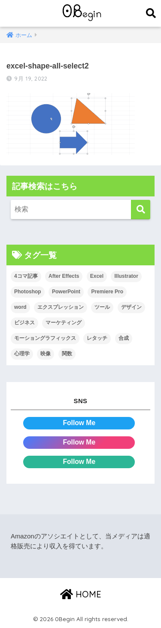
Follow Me (79, 422)
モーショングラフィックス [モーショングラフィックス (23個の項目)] (45, 338)
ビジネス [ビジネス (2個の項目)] (24, 323)
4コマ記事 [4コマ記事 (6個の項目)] (26, 276)
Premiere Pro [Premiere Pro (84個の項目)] (107, 292)
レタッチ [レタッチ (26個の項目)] (97, 338)
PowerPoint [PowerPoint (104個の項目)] (66, 292)
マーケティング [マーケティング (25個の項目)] (64, 323)
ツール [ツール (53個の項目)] (102, 307)
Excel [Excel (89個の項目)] (96, 276)
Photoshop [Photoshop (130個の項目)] (27, 292)
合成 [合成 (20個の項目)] (123, 338)
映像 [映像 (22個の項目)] (45, 354)
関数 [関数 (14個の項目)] (67, 354)
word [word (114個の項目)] (20, 307)
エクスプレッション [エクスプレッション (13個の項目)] (60, 307)
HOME (80, 594)
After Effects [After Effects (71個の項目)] (64, 276)
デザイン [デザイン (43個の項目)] (131, 307)
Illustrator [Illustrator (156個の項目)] (126, 276)
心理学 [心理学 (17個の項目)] (22, 354)
